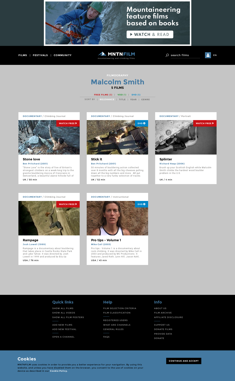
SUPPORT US (162, 325)
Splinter (166, 159)
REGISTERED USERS (115, 320)
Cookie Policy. (59, 371)
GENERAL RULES (113, 329)
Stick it (96, 159)
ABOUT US (160, 308)
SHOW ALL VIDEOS (63, 312)
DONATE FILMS (163, 329)
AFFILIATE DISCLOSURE (168, 317)
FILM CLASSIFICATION (117, 312)
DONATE (159, 338)
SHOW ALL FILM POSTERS (68, 317)
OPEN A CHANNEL (63, 336)
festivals (40, 55)
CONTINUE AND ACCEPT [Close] (184, 361)
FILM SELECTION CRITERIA (119, 308)
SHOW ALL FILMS (63, 308)
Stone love (31, 159)
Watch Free (68, 123)
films (22, 55)
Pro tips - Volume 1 (106, 240)
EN (215, 55)
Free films (103, 94)
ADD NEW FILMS (62, 325)
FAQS (106, 336)
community (63, 55)
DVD (136, 94)
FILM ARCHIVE (163, 312)
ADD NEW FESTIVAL (64, 329)
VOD (122, 94)
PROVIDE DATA (163, 333)
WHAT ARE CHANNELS (117, 325)
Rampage (30, 240)
